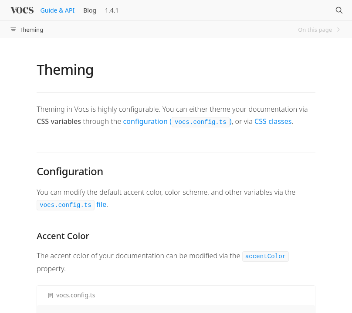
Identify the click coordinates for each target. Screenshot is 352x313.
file (71, 204)
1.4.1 (112, 10)
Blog (89, 10)
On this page (320, 29)
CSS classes (273, 121)
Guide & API (58, 10)
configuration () (177, 121)
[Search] (339, 10)
